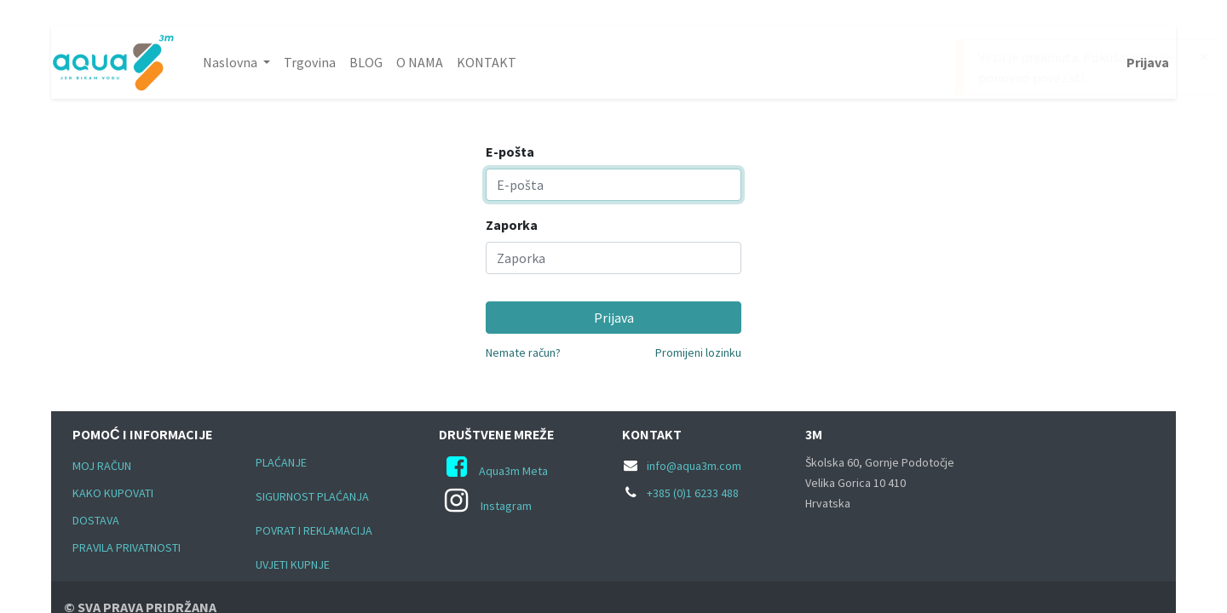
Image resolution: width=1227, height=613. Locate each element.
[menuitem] (310, 62)
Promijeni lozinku (698, 352)
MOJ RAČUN (101, 465)
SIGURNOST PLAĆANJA (312, 496)
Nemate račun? (523, 352)
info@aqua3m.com (694, 465)
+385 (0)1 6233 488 (693, 493)
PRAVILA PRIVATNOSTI (126, 547)
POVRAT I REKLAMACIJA (315, 530)
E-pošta (510, 151)
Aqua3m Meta (513, 470)
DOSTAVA (95, 520)
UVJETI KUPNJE (293, 564)
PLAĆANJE (281, 462)
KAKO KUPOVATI (112, 493)
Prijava (1147, 62)
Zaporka (512, 224)
